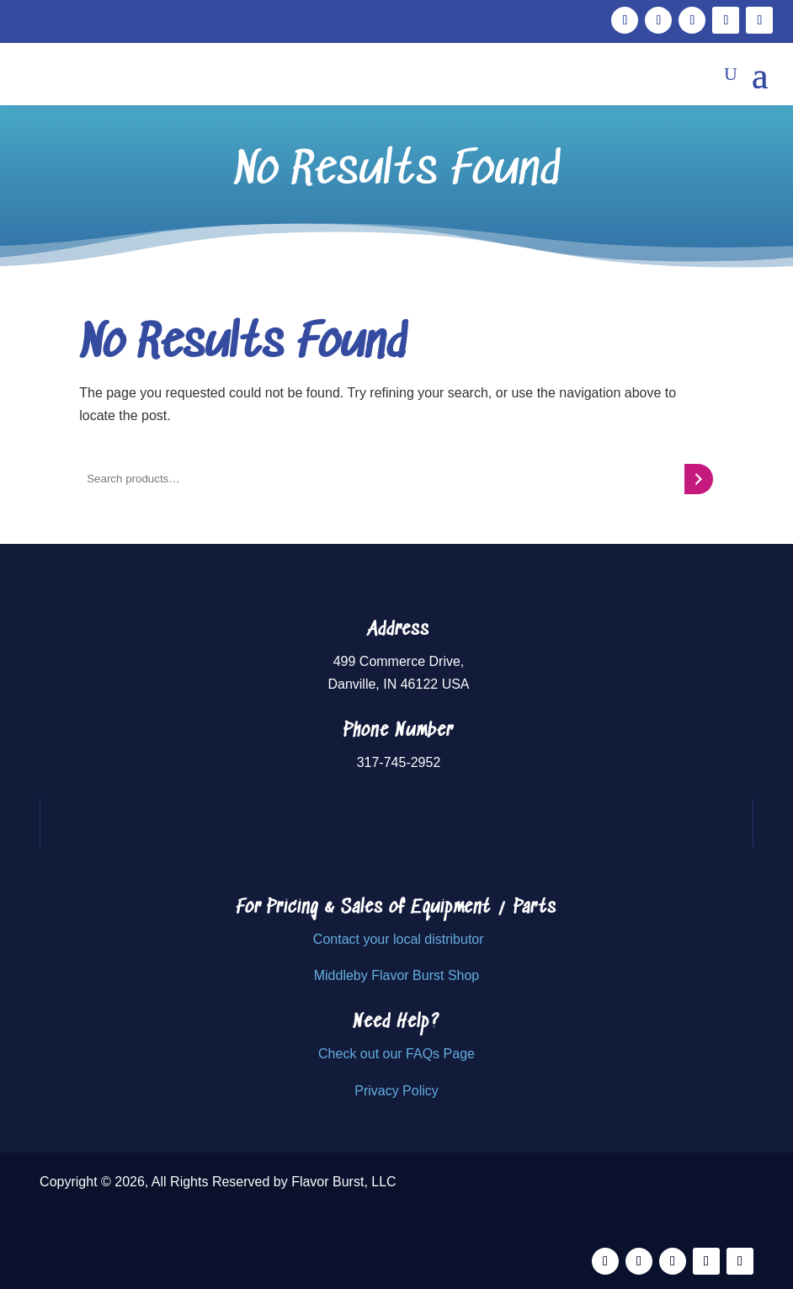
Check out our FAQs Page (396, 1054)
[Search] (698, 479)
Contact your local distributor (398, 939)
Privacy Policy (396, 1091)
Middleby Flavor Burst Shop (397, 975)
